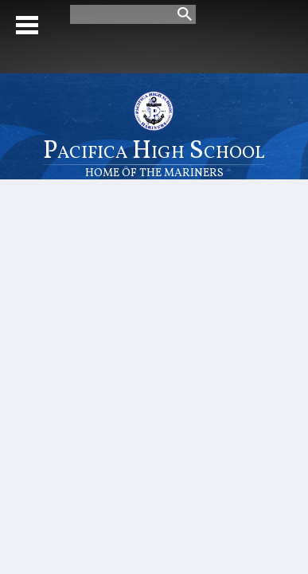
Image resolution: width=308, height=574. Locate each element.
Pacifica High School (154, 156)
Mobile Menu (27, 25)
